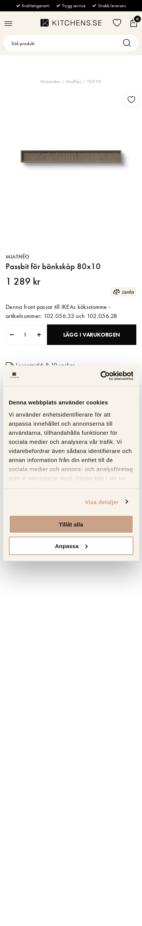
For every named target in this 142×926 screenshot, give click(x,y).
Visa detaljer (102, 501)
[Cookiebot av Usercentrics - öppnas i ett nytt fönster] (101, 376)
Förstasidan (50, 81)
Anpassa (71, 545)
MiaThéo (73, 81)
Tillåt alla (71, 524)
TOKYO (94, 81)
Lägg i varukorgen (91, 334)
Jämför (123, 292)
